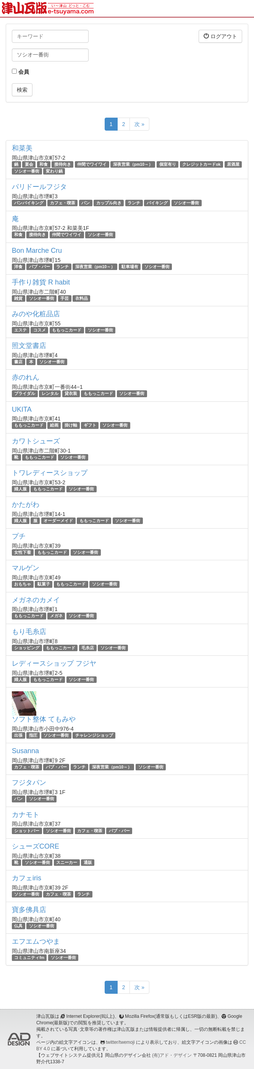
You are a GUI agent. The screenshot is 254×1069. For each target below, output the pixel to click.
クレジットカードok (201, 164)
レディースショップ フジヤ (54, 663)
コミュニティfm (29, 957)
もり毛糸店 (29, 632)
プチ (19, 536)
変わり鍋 (54, 171)
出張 (18, 735)
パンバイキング (29, 203)
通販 (88, 862)
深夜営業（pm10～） (133, 164)
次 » (139, 124)
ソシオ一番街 (26, 171)
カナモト (25, 814)
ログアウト (220, 36)
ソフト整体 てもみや (44, 719)
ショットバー (26, 830)
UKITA (22, 409)
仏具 (18, 925)
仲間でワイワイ (92, 164)
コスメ (39, 330)
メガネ (56, 616)
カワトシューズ (36, 441)
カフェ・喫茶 (62, 203)
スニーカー (66, 862)
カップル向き (108, 203)
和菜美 (22, 148)
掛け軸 (71, 425)
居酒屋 (233, 164)
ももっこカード (66, 330)
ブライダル (24, 393)
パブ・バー (39, 266)
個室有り (167, 164)
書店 (18, 361)
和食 (43, 164)
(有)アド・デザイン (172, 1055)
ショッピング (26, 647)
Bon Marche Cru (37, 250)
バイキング (157, 203)
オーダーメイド (58, 520)
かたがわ (25, 504)
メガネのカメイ (36, 600)
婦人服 (20, 489)
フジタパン (29, 782)
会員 (20, 72)
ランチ (134, 203)
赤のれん (25, 377)
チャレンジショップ (94, 735)
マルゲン (25, 568)
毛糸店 (87, 647)
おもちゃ (22, 584)
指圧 (33, 735)
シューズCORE (35, 846)
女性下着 (22, 552)
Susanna (25, 751)
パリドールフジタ (39, 187)
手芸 (64, 298)
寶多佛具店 (29, 910)
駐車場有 (129, 266)
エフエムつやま (36, 941)
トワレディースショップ (49, 473)
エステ (20, 330)
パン (85, 203)
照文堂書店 (29, 345)
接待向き (62, 164)
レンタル (50, 393)
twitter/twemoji (120, 1042)
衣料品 (81, 298)
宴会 (29, 164)
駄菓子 (43, 584)
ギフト (90, 425)
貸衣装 (71, 393)
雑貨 (18, 298)
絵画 (54, 425)
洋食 (18, 266)
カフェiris (26, 878)
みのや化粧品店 (36, 314)
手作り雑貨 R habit (41, 282)
